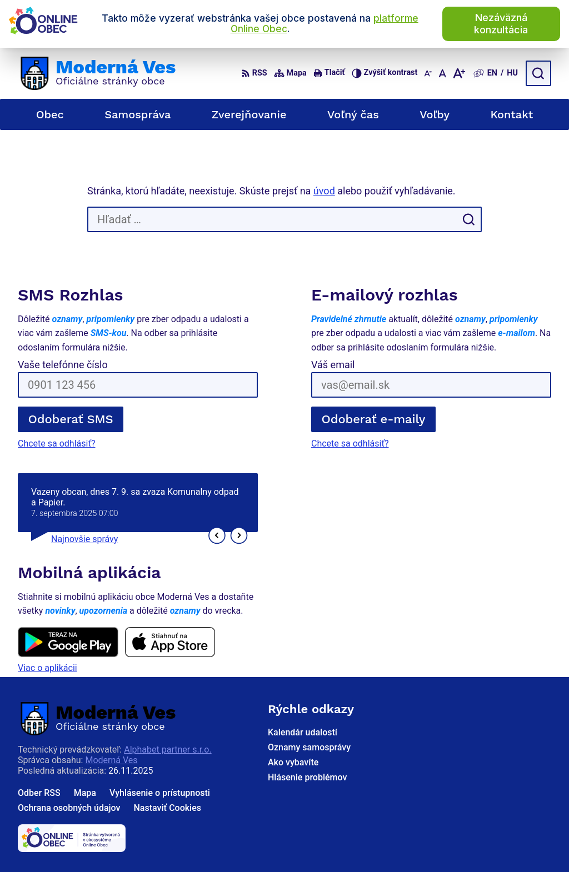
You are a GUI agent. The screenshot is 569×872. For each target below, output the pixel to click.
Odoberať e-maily (374, 419)
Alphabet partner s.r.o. (167, 749)
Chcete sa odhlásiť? (57, 443)
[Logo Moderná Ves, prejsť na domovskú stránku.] (97, 73)
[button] (217, 535)
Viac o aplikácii (47, 668)
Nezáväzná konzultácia (501, 24)
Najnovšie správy (84, 539)
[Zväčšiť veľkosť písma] (458, 73)
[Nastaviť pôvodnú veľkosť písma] (443, 73)
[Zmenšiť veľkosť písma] (428, 73)
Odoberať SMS (70, 419)
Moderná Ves (111, 760)
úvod (324, 191)
